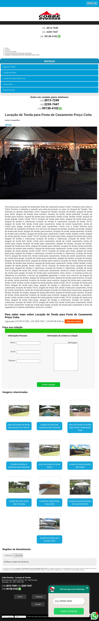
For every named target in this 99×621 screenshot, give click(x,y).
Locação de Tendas (10, 73)
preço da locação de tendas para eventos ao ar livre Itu (19, 426)
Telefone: (24, 361)
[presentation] (24, 372)
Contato (38, 604)
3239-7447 (52, 32)
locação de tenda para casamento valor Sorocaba (49, 426)
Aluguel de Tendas (9, 67)
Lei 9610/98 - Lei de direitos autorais (73, 570)
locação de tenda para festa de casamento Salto (80, 502)
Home (20, 597)
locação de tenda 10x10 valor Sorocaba (18, 502)
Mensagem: (66, 356)
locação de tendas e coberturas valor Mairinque (19, 465)
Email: (25, 352)
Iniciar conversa (69, 611)
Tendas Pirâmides (9, 90)
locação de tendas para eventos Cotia (49, 539)
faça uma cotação (74, 321)
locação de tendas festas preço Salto (50, 502)
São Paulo (19, 555)
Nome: (25, 343)
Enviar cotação (48, 385)
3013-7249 (52, 28)
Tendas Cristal (8, 84)
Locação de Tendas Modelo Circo (14, 78)
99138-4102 (50, 36)
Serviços (49, 61)
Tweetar (8, 125)
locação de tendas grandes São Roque (80, 465)
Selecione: (9, 555)
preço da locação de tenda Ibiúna (49, 465)
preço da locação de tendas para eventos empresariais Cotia (80, 427)
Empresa (39, 597)
